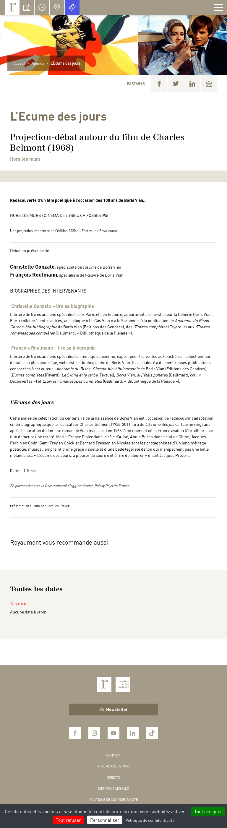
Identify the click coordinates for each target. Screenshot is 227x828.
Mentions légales (113, 788)
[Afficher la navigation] (218, 7)
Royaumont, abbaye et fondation (12, 7)
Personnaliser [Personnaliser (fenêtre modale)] (104, 820)
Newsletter (114, 709)
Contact (113, 755)
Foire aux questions (113, 766)
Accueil (19, 63)
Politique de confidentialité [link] (149, 820)
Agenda (38, 63)
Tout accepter (208, 811)
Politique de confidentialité (113, 800)
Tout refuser (68, 820)
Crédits (113, 778)
